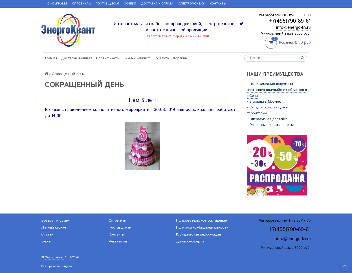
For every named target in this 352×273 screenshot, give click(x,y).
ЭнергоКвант (54, 257)
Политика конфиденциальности (202, 227)
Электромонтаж (191, 4)
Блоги (46, 241)
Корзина (180, 58)
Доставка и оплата (157, 4)
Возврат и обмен (55, 220)
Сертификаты (107, 58)
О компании (57, 4)
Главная (51, 58)
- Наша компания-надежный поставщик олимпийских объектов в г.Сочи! (277, 89)
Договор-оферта (190, 241)
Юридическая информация (198, 234)
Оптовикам (81, 4)
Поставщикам (107, 4)
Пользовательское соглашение (201, 220)
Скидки (130, 4)
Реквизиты (118, 241)
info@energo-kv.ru (293, 27)
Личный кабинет (136, 58)
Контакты (218, 4)
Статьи (47, 234)
